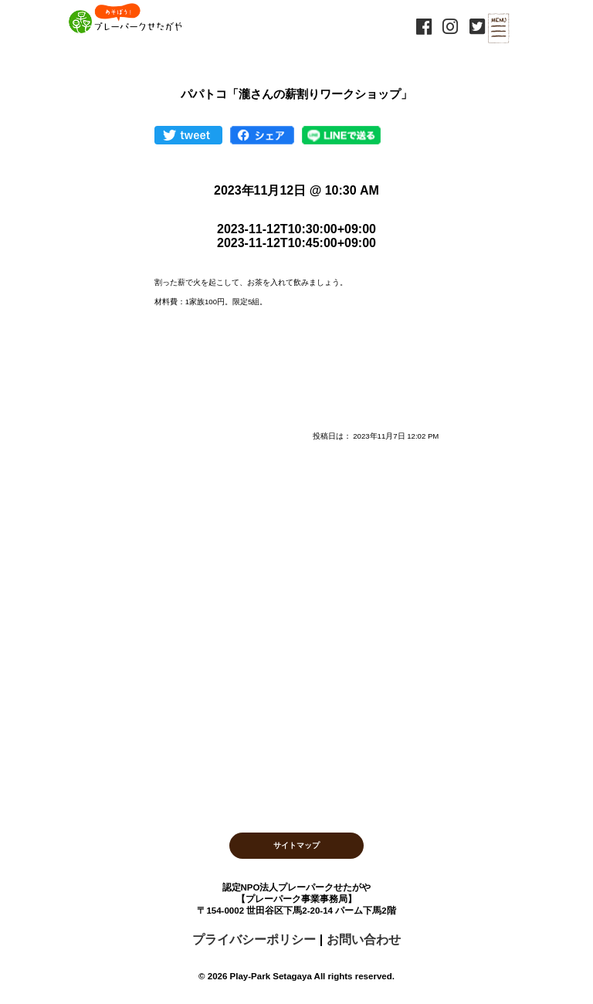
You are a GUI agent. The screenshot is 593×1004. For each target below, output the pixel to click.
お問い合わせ (364, 939)
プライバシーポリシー (254, 939)
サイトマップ (296, 845)
